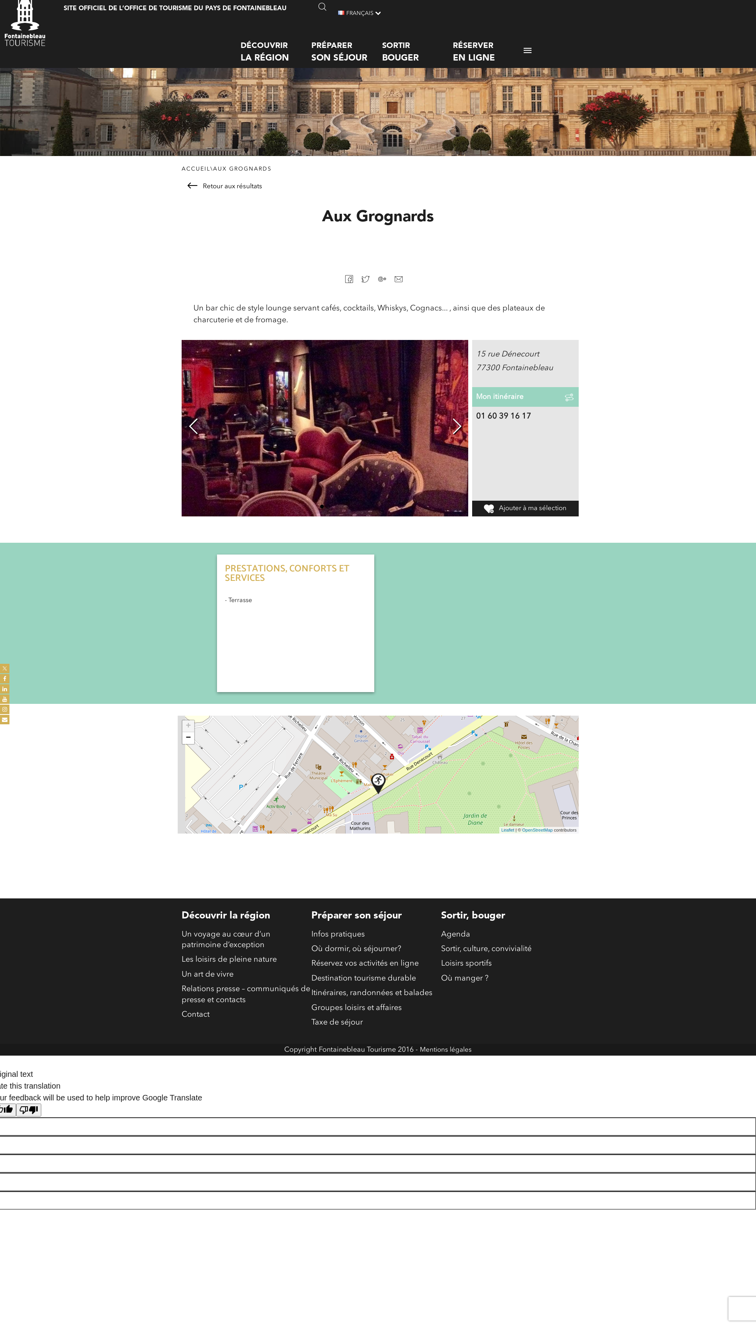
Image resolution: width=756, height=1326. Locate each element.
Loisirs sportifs (466, 972)
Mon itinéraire (501, 408)
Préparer (346, 45)
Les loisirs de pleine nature (229, 968)
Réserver (488, 45)
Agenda (455, 940)
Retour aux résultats (225, 191)
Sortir (417, 45)
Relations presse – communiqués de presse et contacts (246, 1005)
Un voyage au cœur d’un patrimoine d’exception (226, 946)
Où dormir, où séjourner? (356, 956)
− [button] (188, 743)
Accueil (196, 173)
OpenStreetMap (537, 835)
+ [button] (188, 731)
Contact (196, 1027)
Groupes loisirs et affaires (356, 1019)
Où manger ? (465, 988)
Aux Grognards (242, 173)
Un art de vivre (208, 984)
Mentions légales (445, 1062)
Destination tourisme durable (363, 988)
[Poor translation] (28, 1122)
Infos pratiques (338, 940)
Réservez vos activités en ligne (365, 972)
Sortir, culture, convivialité (486, 956)
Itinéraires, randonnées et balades (371, 1003)
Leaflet (507, 835)
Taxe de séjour (337, 1035)
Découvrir (276, 45)
